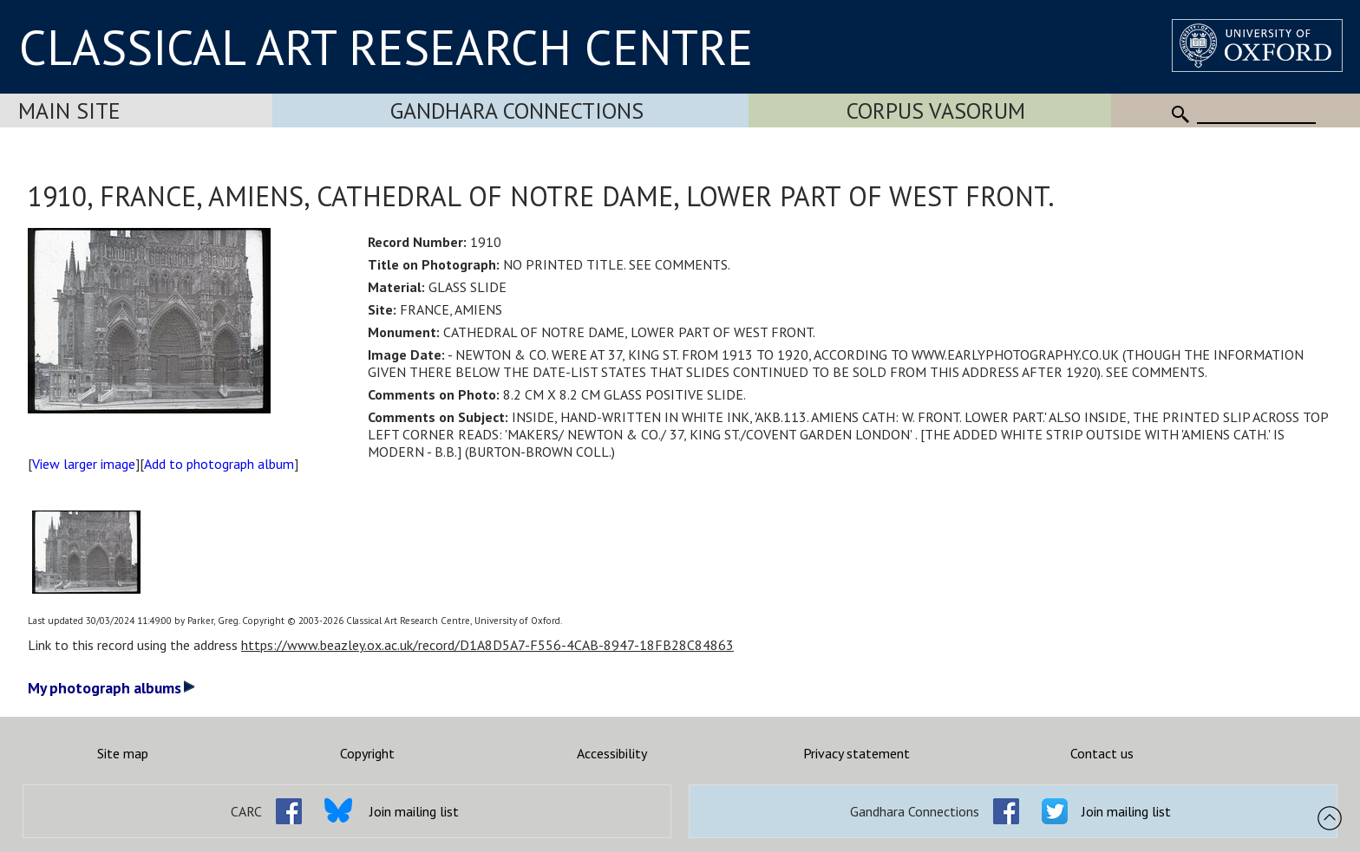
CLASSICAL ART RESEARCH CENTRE (386, 47)
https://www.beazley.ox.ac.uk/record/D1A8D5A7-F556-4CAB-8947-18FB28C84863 (487, 645)
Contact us (1102, 753)
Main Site (69, 110)
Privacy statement (856, 753)
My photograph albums (111, 688)
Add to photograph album (219, 463)
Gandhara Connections (517, 110)
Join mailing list (414, 811)
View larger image (83, 463)
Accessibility (612, 753)
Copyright (367, 753)
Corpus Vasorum (936, 110)
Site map (122, 753)
